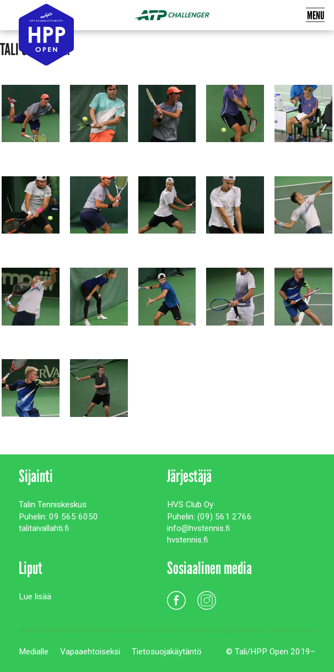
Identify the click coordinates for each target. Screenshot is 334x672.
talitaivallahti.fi (44, 528)
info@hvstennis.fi (198, 528)
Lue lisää (35, 596)
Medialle (34, 652)
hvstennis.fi (187, 540)
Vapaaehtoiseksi (90, 652)
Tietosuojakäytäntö (167, 652)
